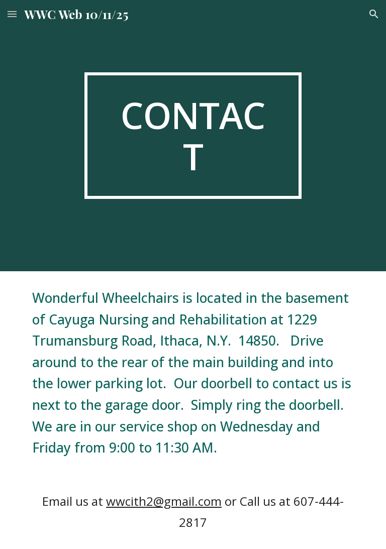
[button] (12, 14)
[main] (192, 135)
